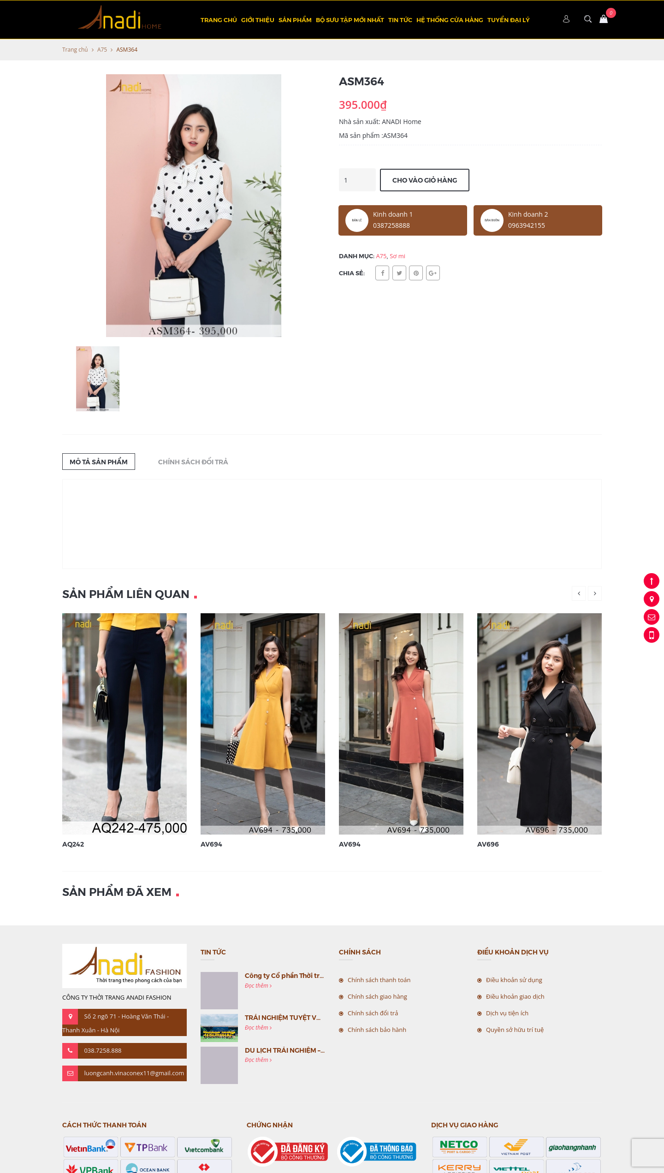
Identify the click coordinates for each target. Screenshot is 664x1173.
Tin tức (400, 19)
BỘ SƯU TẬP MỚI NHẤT (350, 19)
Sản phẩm (295, 19)
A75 (102, 49)
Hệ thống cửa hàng (449, 19)
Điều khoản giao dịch (515, 996)
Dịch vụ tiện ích (507, 1013)
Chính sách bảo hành (377, 1029)
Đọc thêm (258, 985)
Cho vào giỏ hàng (424, 179)
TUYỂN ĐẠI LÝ (508, 19)
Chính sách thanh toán (379, 980)
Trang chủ (219, 19)
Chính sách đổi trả (373, 1013)
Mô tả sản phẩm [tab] (99, 461)
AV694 (211, 843)
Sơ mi (397, 256)
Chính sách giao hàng (377, 996)
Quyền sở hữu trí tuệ (515, 1029)
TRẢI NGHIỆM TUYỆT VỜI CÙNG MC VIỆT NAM (317, 1017)
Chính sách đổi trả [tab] (193, 461)
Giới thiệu (257, 19)
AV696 (488, 843)
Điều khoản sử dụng (514, 980)
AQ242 (73, 843)
